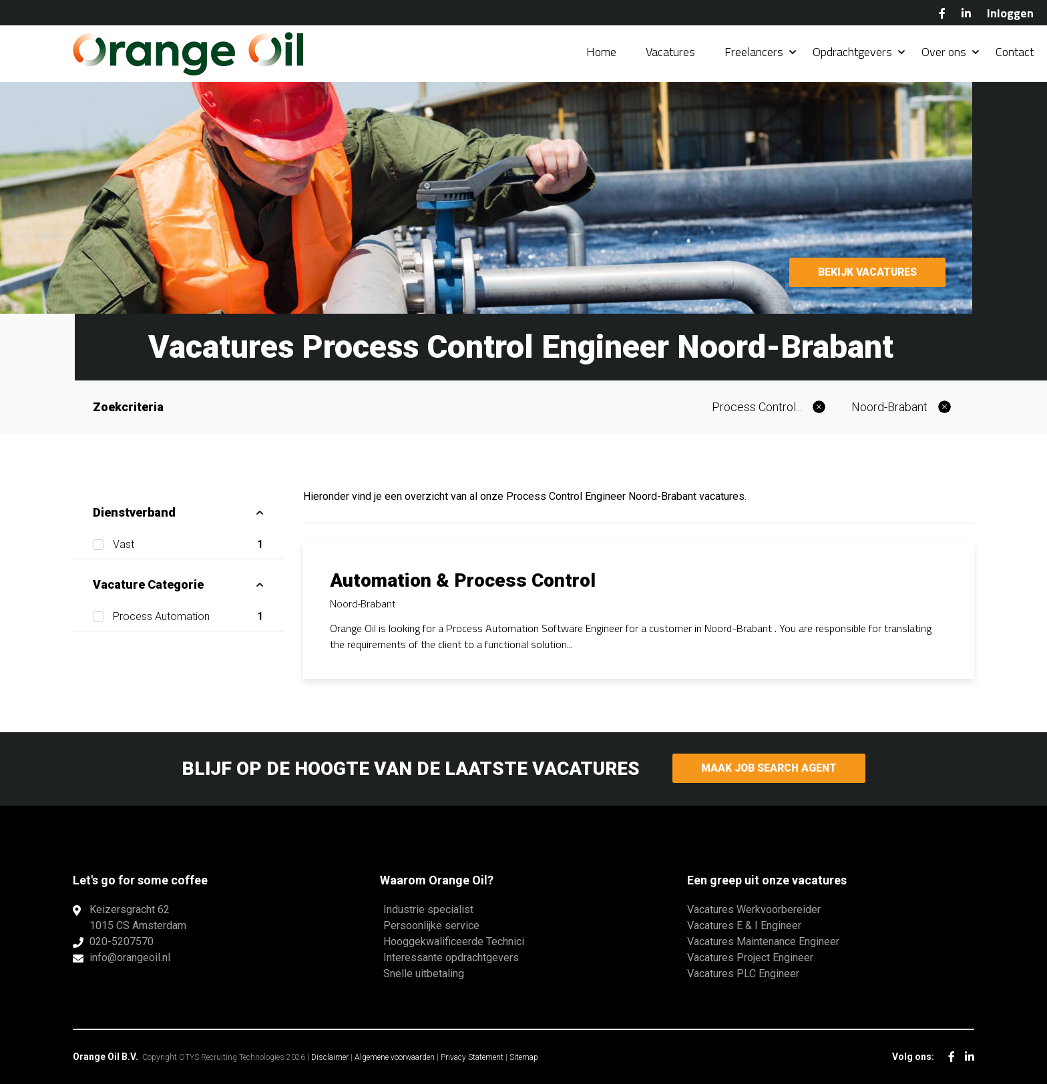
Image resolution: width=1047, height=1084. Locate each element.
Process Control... (757, 407)
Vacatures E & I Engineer (744, 925)
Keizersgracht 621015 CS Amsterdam (137, 917)
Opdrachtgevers (852, 53)
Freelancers (753, 53)
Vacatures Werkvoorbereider (754, 909)
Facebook (942, 13)
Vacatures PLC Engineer (743, 973)
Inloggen (1010, 13)
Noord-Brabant (889, 407)
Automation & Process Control (463, 580)
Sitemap (523, 1057)
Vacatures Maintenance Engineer (763, 941)
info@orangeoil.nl (129, 957)
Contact (1015, 53)
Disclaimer (330, 1057)
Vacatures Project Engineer (750, 957)
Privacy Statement (472, 1057)
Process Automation (188, 616)
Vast (188, 544)
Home (601, 53)
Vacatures (670, 53)
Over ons (943, 53)
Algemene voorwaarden (395, 1057)
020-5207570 (121, 941)
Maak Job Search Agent (768, 768)
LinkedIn (966, 13)
